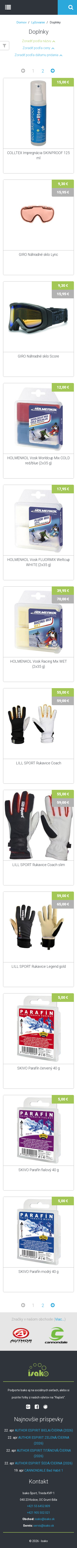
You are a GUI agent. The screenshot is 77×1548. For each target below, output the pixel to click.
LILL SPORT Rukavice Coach (38, 763)
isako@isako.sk (45, 1519)
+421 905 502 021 (38, 1512)
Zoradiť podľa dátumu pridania (36, 55)
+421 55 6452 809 (38, 1506)
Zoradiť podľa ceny (36, 48)
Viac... (59, 1319)
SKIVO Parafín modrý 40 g (38, 1272)
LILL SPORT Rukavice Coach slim (38, 865)
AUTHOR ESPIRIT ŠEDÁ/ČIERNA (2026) (43, 1463)
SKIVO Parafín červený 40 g (38, 1068)
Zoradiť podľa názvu (36, 41)
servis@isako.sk (43, 1525)
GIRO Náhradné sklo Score (38, 356)
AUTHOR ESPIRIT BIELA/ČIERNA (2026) (44, 1430)
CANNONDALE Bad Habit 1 (43, 1470)
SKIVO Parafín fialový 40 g (38, 1170)
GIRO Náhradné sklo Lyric (38, 255)
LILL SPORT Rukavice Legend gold (38, 966)
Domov (21, 22)
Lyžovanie (38, 22)
